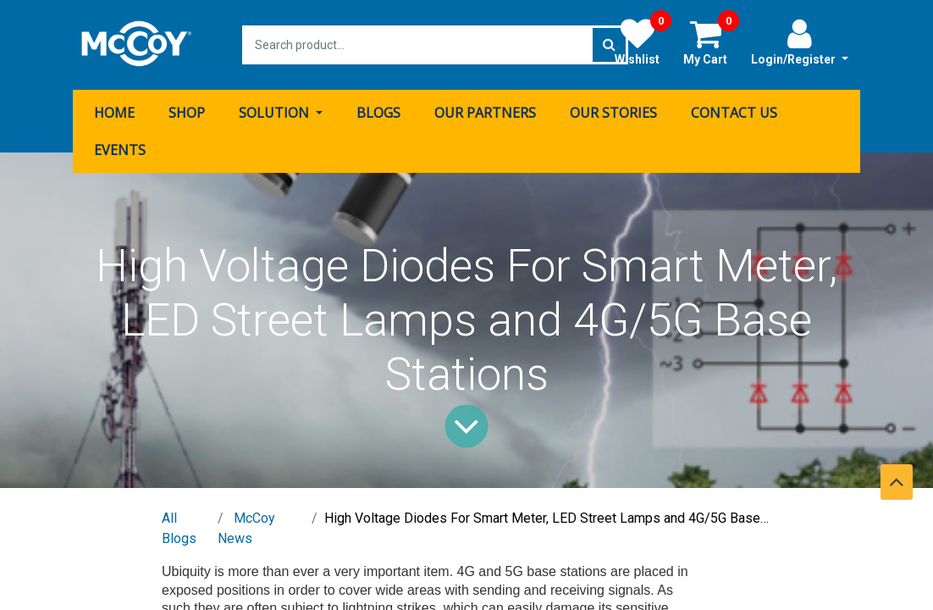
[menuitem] (114, 112)
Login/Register (799, 41)
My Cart (711, 41)
